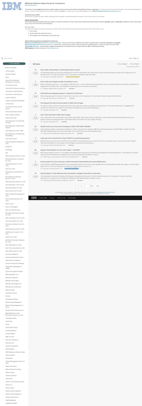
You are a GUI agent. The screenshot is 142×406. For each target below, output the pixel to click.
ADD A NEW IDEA (14, 63)
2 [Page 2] (75, 186)
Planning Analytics (55, 168)
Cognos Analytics (56, 157)
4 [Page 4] (81, 186)
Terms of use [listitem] (61, 198)
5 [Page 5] (84, 186)
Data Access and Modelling (69, 157)
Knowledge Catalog (55, 77)
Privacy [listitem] (52, 198)
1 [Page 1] (72, 186)
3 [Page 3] (78, 186)
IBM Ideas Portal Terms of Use (106, 192)
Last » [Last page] (98, 186)
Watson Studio (53, 88)
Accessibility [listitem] (72, 198)
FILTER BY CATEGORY (9, 67)
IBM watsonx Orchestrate (57, 98)
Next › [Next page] (92, 186)
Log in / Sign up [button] (134, 58)
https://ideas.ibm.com (114, 11)
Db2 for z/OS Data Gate (56, 145)
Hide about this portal (30, 5)
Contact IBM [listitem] (43, 198)
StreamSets (52, 110)
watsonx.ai (60, 88)
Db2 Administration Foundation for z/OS (61, 180)
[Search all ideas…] (16, 58)
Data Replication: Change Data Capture (61, 133)
